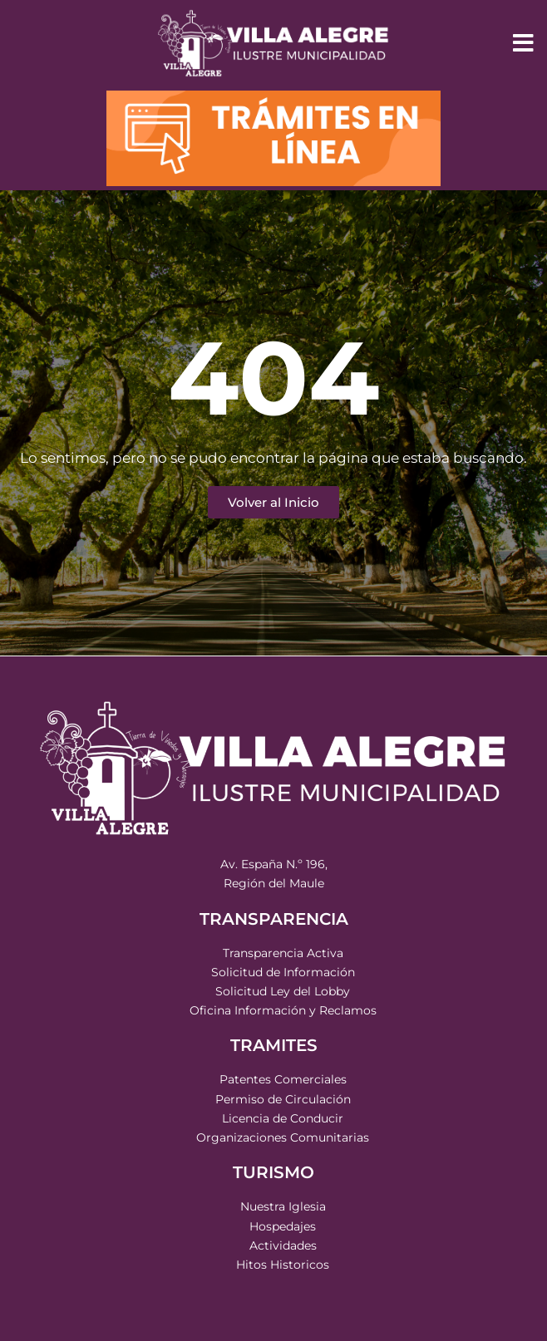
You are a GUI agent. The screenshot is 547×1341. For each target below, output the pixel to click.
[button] (524, 43)
